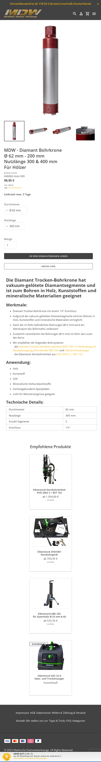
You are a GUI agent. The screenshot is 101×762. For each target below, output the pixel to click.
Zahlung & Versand (74, 712)
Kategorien (78, 720)
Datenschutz (43, 712)
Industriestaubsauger (77, 350)
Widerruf (57, 712)
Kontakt (20, 720)
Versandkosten (14, 187)
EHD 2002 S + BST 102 (69, 354)
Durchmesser (12, 204)
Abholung (48, 266)
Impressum (22, 712)
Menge (8, 239)
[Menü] (94, 13)
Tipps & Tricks (57, 720)
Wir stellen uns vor (37, 720)
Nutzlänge (10, 220)
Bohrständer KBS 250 (46, 350)
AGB (32, 712)
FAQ (68, 720)
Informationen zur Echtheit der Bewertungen (30, 758)
